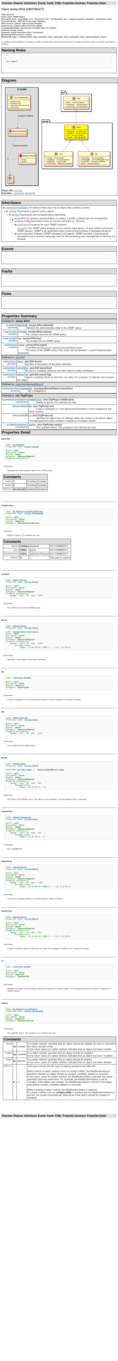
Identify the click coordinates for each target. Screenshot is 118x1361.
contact (22, 332)
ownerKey (22, 368)
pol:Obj (12, 211)
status (32, 424)
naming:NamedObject (16, 207)
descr (20, 361)
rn (30, 415)
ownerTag (22, 374)
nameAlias (26, 388)
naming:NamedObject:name (67, 347)
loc (20, 338)
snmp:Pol (30, 193)
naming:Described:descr (25, 631)
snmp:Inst (18, 193)
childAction (35, 399)
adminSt (23, 325)
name (21, 345)
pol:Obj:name (44, 347)
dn (30, 406)
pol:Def (18, 190)
